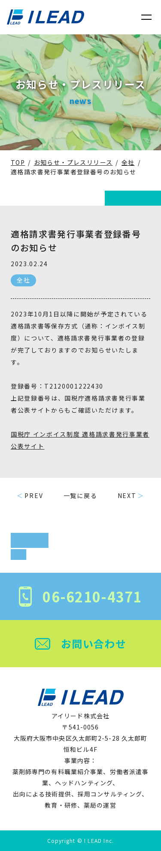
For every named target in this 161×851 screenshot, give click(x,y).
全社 (23, 280)
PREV (33, 495)
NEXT (127, 495)
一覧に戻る (80, 495)
